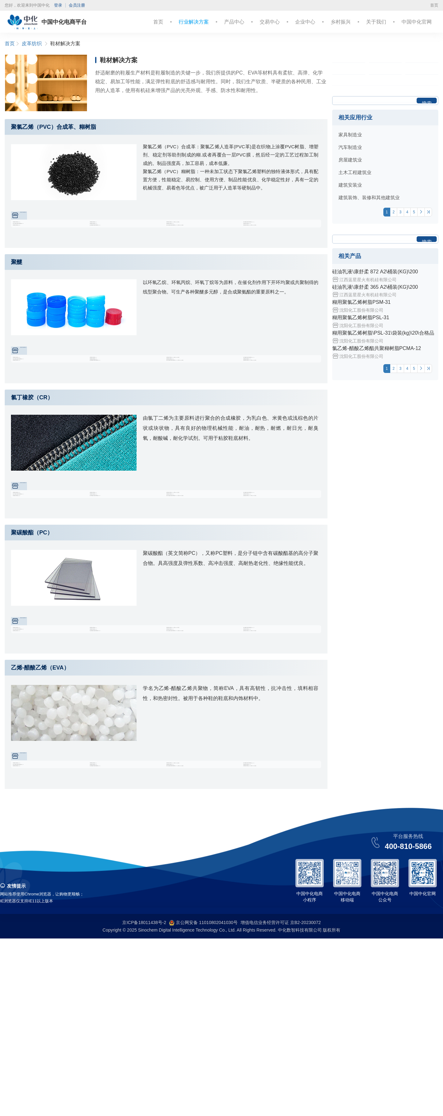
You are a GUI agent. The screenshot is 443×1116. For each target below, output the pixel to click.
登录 (58, 5)
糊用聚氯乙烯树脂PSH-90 (44, 255)
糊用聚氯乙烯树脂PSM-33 (121, 243)
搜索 (427, 209)
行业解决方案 (194, 22)
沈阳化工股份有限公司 (47, 218)
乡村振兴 (341, 22)
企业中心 (305, 22)
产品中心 (234, 22)
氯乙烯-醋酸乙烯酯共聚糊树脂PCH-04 (129, 255)
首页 (434, 5)
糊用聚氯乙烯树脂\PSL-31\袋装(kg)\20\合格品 (206, 231)
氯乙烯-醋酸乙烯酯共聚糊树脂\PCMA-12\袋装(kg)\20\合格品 (206, 255)
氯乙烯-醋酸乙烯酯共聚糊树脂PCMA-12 (283, 231)
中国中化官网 (417, 22)
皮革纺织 (32, 43)
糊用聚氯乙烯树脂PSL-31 (120, 231)
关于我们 (376, 22)
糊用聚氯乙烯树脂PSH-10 (197, 243)
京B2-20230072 (305, 1099)
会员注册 (77, 5)
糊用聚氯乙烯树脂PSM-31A (276, 243)
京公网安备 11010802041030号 (203, 1100)
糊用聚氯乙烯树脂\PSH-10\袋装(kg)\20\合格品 (283, 255)
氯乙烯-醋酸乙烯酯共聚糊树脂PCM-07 (52, 243)
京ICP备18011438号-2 (144, 1099)
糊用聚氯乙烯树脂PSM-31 (44, 231)
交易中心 (270, 22)
